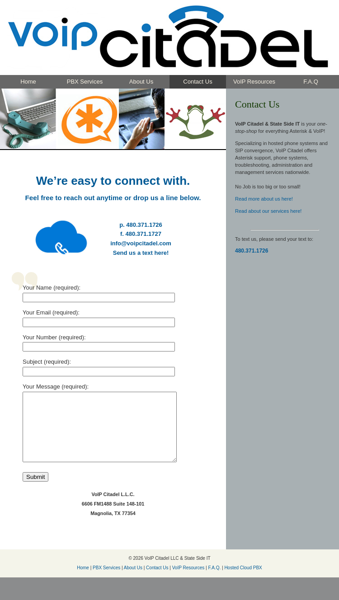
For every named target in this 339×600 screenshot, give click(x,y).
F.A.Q (310, 81)
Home (28, 81)
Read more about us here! (264, 199)
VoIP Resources (254, 81)
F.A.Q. (214, 581)
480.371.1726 (251, 251)
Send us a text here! (141, 252)
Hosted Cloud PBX (243, 581)
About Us (141, 81)
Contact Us (197, 81)
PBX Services (85, 81)
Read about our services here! (268, 211)
